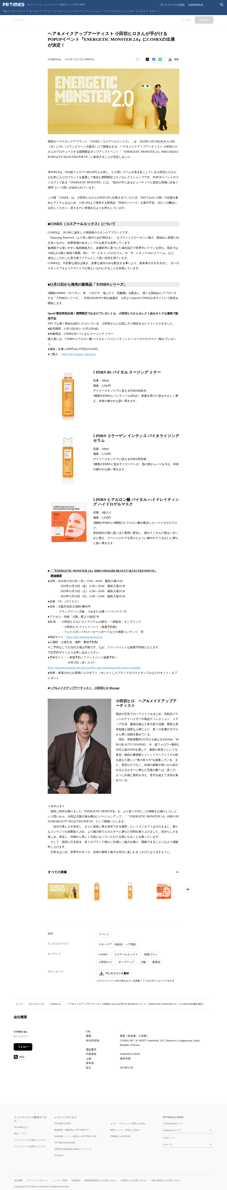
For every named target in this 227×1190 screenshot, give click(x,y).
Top (5, 11)
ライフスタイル (112, 11)
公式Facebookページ (173, 1123)
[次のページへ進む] (187, 889)
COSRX (103, 954)
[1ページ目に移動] (177, 872)
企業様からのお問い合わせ (133, 1180)
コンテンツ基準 (59, 1180)
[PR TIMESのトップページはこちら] (44, 4)
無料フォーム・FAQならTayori (125, 1129)
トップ (19, 1004)
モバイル (34, 11)
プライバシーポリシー (37, 1180)
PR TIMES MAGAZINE (64, 1142)
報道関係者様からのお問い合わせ (100, 1180)
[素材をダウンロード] (170, 59)
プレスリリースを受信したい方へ (30, 1139)
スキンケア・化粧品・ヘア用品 (117, 944)
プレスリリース (36, 1004)
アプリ (46, 11)
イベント (104, 934)
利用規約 (76, 1180)
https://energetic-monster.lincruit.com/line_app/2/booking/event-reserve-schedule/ (94, 667)
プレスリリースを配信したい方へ (30, 1146)
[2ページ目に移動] (178, 872)
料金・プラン (20, 1133)
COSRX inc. (56, 1004)
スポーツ (154, 11)
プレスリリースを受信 (172, 4)
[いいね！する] (137, 59)
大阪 (143, 962)
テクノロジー (18, 11)
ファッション (92, 11)
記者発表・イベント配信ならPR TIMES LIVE (75, 1136)
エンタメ (58, 11)
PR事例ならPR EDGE (120, 1136)
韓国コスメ (150, 954)
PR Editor (59, 1155)
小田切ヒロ (105, 962)
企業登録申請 (195, 4)
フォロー (23, 1046)
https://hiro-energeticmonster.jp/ (85, 636)
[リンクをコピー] (176, 59)
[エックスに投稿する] (147, 59)
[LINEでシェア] (160, 59)
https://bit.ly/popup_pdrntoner (79, 354)
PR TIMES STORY (62, 1123)
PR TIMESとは (21, 1127)
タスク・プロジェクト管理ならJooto (127, 1123)
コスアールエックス (126, 954)
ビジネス (130, 11)
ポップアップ (126, 962)
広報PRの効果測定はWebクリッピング (72, 1149)
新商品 (156, 962)
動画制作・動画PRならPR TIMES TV (71, 1129)
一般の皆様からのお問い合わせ (165, 1180)
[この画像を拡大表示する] (63, 891)
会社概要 (18, 1180)
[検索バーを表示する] (221, 4)
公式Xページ (169, 1137)
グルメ (142, 11)
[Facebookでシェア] (154, 59)
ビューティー (74, 11)
